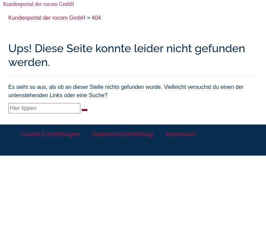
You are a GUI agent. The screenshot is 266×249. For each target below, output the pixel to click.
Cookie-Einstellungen (50, 134)
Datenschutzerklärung (122, 134)
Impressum (180, 134)
